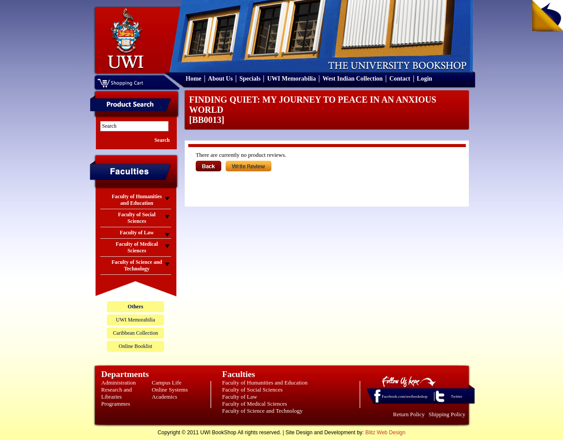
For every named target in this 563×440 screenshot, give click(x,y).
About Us (220, 78)
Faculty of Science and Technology (262, 410)
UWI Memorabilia (291, 78)
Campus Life (167, 382)
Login (424, 78)
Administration (118, 382)
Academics (164, 396)
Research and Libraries (116, 393)
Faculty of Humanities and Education (264, 382)
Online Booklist (135, 346)
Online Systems (170, 389)
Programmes (115, 403)
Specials (249, 78)
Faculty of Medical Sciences (254, 403)
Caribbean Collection (135, 333)
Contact (399, 78)
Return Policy (409, 414)
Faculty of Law (239, 396)
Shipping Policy (447, 414)
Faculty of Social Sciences (252, 389)
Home (193, 78)
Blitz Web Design (386, 432)
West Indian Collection (352, 78)
